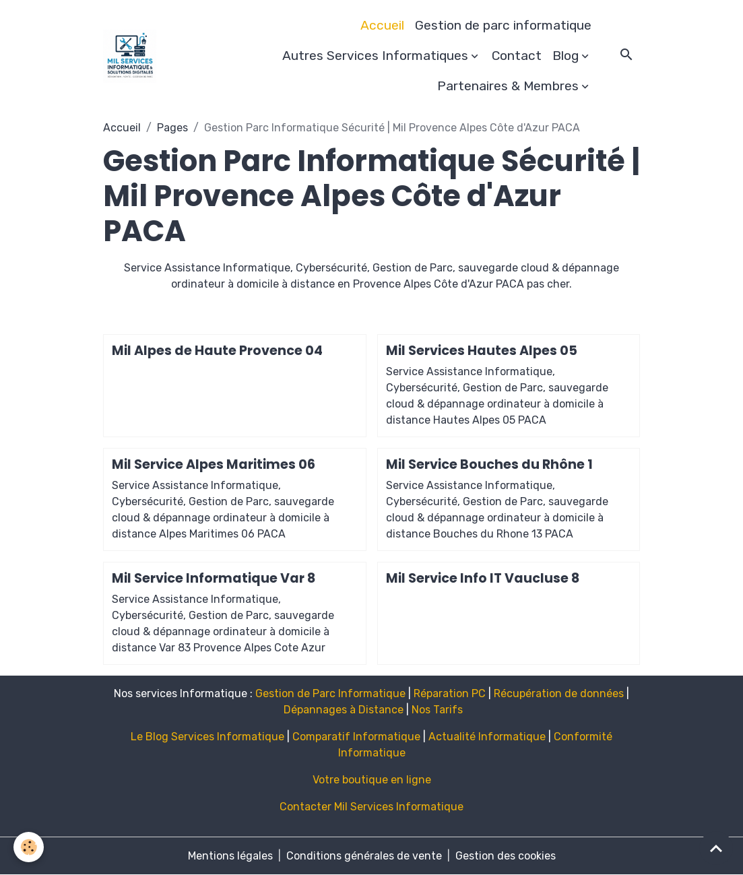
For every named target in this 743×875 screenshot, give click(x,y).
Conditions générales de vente (364, 855)
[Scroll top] (716, 848)
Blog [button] (565, 55)
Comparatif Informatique (356, 736)
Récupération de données (559, 693)
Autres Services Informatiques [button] (375, 55)
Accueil (382, 25)
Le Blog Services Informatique (207, 736)
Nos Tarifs (437, 709)
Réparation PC (450, 693)
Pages (172, 127)
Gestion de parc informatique (503, 25)
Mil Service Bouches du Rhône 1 (489, 464)
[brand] (129, 56)
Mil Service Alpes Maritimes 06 (213, 464)
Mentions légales (230, 855)
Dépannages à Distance (343, 709)
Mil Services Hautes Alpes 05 (481, 350)
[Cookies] (28, 847)
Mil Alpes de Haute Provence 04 (217, 350)
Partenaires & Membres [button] (508, 86)
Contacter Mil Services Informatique (371, 806)
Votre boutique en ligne (372, 779)
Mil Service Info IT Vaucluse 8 (482, 578)
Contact (517, 55)
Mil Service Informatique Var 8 (213, 578)
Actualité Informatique (487, 736)
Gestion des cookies (505, 855)
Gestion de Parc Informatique (330, 693)
